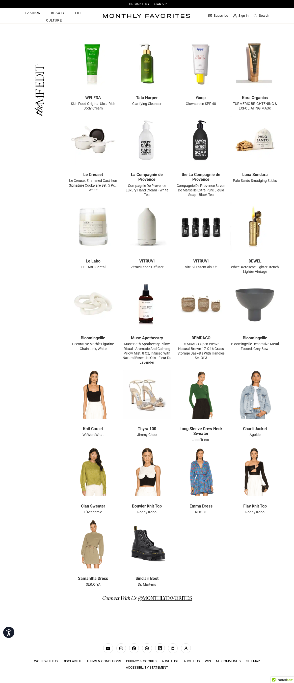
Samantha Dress (93, 578)
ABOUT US (192, 661)
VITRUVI (147, 261)
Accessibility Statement (147, 667)
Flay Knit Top (255, 506)
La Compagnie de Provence (147, 177)
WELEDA (93, 97)
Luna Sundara (255, 174)
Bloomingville (93, 338)
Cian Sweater (93, 506)
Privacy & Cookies (141, 661)
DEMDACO (201, 338)
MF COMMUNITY (229, 661)
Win (208, 661)
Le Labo (93, 261)
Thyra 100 (147, 428)
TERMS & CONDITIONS (103, 661)
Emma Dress (201, 506)
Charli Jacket (255, 428)
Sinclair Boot (147, 578)
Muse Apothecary (147, 338)
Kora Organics (255, 97)
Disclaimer (71, 661)
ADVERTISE (170, 661)
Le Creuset (93, 174)
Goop (201, 97)
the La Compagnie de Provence (201, 177)
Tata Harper (147, 97)
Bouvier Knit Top (147, 506)
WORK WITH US (45, 661)
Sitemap (254, 661)
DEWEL (255, 261)
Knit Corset (93, 428)
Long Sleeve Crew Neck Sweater (201, 431)
